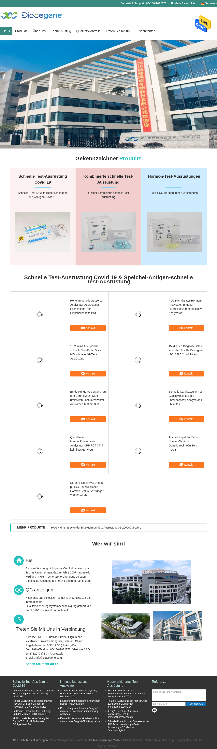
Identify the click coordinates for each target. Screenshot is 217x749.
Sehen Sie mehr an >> (42, 664)
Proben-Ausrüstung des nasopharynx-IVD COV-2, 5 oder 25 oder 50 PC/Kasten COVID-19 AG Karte (33, 704)
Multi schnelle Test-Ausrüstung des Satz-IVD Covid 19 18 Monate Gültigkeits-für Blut (31, 721)
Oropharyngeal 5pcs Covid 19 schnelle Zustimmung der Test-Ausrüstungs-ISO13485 (33, 693)
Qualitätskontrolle (88, 31)
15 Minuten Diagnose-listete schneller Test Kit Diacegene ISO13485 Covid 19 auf (186, 350)
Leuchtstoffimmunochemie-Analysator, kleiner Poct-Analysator (80, 702)
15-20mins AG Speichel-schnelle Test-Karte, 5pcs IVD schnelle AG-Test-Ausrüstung (85, 352)
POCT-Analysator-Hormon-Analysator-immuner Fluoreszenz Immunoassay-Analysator (186, 307)
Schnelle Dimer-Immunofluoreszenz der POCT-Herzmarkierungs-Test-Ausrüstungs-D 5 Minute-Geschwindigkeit (128, 726)
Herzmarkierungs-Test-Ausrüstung (123, 683)
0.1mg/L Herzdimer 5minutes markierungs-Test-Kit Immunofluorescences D (123, 714)
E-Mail (94, 740)
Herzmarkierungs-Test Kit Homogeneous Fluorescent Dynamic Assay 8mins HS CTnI (127, 693)
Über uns (39, 31)
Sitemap (105, 740)
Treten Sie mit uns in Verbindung (121, 31)
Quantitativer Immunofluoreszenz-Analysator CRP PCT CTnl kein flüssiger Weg (86, 443)
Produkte (21, 31)
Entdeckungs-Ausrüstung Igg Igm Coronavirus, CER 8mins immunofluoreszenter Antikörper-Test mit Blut (88, 398)
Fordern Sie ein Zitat (183, 3)
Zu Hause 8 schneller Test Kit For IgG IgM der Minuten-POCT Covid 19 (32, 712)
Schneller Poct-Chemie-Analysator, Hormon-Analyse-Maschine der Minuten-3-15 (78, 693)
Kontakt (90, 328)
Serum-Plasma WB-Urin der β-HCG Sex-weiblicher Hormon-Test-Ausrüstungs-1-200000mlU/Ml (88, 489)
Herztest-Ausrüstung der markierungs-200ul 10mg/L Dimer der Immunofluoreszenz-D (128, 704)
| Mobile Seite (119, 740)
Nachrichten (146, 31)
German (211, 3)
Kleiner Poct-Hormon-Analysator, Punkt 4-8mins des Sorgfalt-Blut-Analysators (80, 720)
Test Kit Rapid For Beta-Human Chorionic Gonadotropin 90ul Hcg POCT (183, 443)
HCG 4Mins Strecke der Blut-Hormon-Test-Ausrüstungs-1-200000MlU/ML (96, 527)
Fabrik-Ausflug (61, 31)
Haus (6, 31)
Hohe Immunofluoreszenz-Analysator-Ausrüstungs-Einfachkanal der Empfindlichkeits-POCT (86, 307)
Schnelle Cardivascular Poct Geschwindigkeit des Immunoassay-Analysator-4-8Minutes (186, 398)
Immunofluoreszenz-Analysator (74, 683)
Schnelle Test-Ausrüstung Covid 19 (30, 683)
